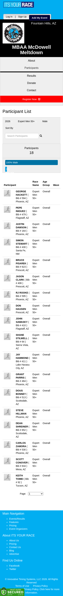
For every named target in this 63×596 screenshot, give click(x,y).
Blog (11, 550)
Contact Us (15, 547)
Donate (31, 83)
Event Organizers (18, 529)
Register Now (31, 99)
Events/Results (17, 518)
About (31, 60)
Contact (31, 90)
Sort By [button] (10, 128)
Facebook (14, 565)
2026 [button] (9, 121)
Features (13, 522)
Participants (32, 67)
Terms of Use (22, 586)
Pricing (12, 525)
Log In (9, 16)
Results (31, 75)
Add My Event (39, 17)
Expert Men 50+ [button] (27, 121)
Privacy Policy (40, 586)
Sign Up (22, 16)
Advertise (14, 554)
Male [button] (46, 121)
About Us (14, 540)
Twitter (12, 569)
